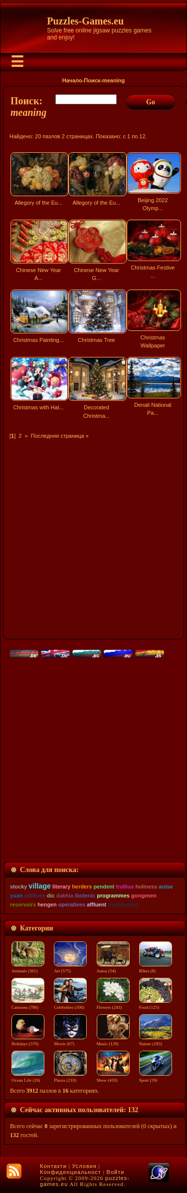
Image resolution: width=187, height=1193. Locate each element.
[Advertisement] (93, 533)
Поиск (92, 80)
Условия (84, 1166)
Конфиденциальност (70, 1172)
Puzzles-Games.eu (85, 20)
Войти (116, 1172)
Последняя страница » (60, 436)
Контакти (53, 1166)
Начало (72, 80)
